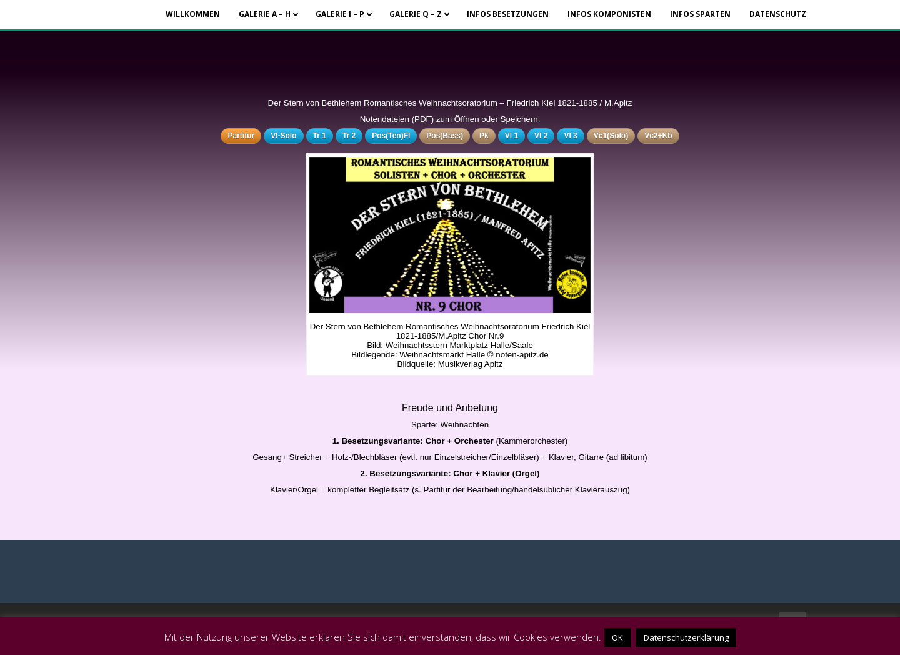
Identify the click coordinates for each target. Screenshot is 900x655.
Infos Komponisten (609, 14)
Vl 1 (511, 135)
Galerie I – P (340, 14)
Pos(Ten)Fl (391, 135)
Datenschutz (777, 14)
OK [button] (617, 637)
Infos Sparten (700, 14)
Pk (484, 135)
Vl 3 (570, 135)
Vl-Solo (283, 135)
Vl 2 (541, 135)
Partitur (241, 135)
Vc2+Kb (658, 135)
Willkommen (193, 14)
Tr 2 (349, 135)
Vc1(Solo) (611, 135)
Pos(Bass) (444, 135)
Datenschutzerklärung (686, 637)
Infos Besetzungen (508, 14)
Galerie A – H (265, 14)
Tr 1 (319, 135)
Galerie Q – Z (415, 14)
